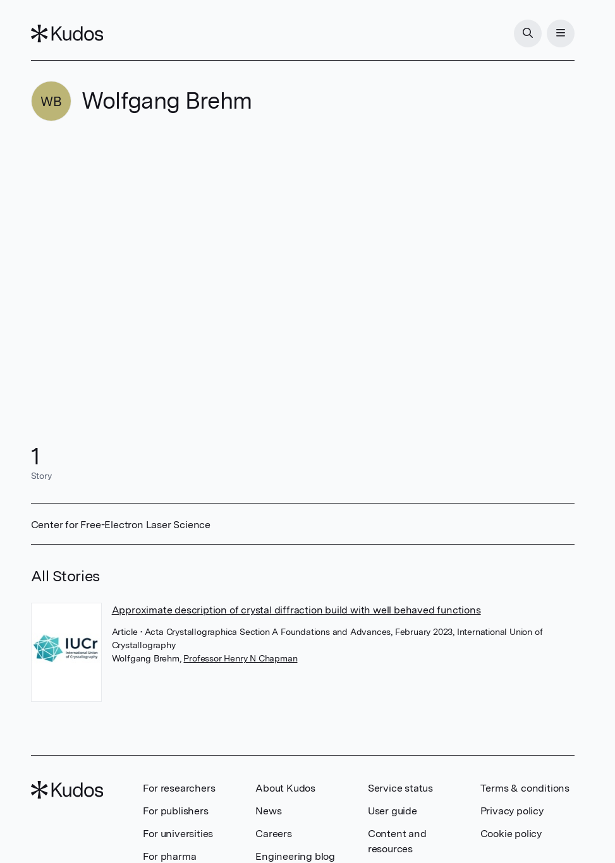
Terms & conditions (524, 788)
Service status (400, 788)
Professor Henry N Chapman (240, 658)
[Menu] (561, 33)
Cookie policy (511, 834)
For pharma (169, 856)
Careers (273, 834)
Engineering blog (295, 856)
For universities (178, 834)
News (268, 811)
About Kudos (285, 788)
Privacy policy (512, 811)
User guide (392, 811)
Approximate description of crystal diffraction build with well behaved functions (296, 610)
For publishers (175, 811)
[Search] (528, 33)
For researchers (179, 788)
